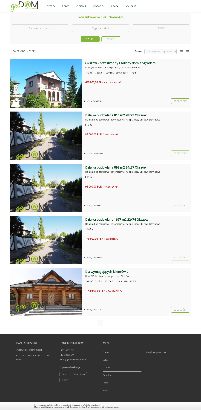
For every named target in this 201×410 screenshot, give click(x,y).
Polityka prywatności (156, 352)
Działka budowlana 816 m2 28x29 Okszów (115, 115)
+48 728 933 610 (67, 350)
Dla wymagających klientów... (106, 272)
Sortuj (138, 51)
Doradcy (98, 6)
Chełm (64, 374)
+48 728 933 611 (67, 354)
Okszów (65, 380)
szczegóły (180, 101)
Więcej (111, 39)
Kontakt (131, 6)
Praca (115, 6)
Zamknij (165, 406)
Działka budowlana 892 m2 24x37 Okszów (115, 167)
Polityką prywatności (92, 405)
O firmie (81, 6)
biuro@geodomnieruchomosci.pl (75, 359)
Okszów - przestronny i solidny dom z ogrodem (120, 63)
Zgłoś (65, 6)
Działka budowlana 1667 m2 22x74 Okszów (116, 219)
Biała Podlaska (79, 374)
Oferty (50, 6)
